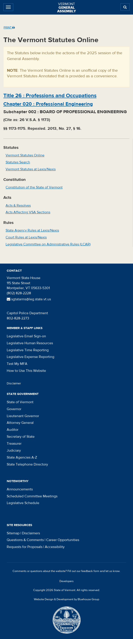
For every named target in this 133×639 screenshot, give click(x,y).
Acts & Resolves (18, 205)
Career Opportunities (62, 540)
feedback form (90, 571)
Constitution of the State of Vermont (34, 187)
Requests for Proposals (24, 547)
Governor (14, 409)
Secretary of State (21, 436)
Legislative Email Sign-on (26, 336)
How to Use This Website (26, 370)
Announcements (20, 489)
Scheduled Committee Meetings (32, 496)
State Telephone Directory (27, 464)
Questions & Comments (25, 540)
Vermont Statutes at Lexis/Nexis (31, 169)
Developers (66, 581)
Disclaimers (31, 533)
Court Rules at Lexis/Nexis (26, 237)
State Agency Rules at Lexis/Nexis (32, 230)
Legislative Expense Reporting (30, 357)
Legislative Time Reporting (28, 350)
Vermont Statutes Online (25, 155)
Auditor (12, 429)
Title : (49, 95)
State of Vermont (20, 402)
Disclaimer (14, 383)
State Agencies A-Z (22, 457)
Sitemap (13, 533)
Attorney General (20, 422)
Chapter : (48, 104)
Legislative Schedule (23, 503)
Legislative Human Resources (30, 343)
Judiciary (14, 450)
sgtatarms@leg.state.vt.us (29, 299)
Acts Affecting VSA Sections (28, 212)
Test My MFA (17, 364)
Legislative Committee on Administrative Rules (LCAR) (48, 244)
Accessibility (55, 547)
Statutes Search (18, 162)
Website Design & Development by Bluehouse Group (66, 599)
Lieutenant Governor (23, 416)
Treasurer (14, 443)
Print (9, 27)
